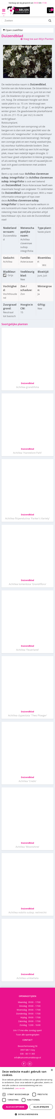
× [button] (52, 1070)
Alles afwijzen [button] (41, 1107)
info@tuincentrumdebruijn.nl (27, 1057)
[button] (27, 1114)
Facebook (24, 1064)
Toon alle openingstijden (27, 1034)
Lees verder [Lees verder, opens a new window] (20, 1088)
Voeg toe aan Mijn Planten (38, 39)
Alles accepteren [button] (15, 1107)
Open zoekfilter (13, 30)
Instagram (30, 1064)
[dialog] (27, 1093)
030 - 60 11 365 (27, 1053)
